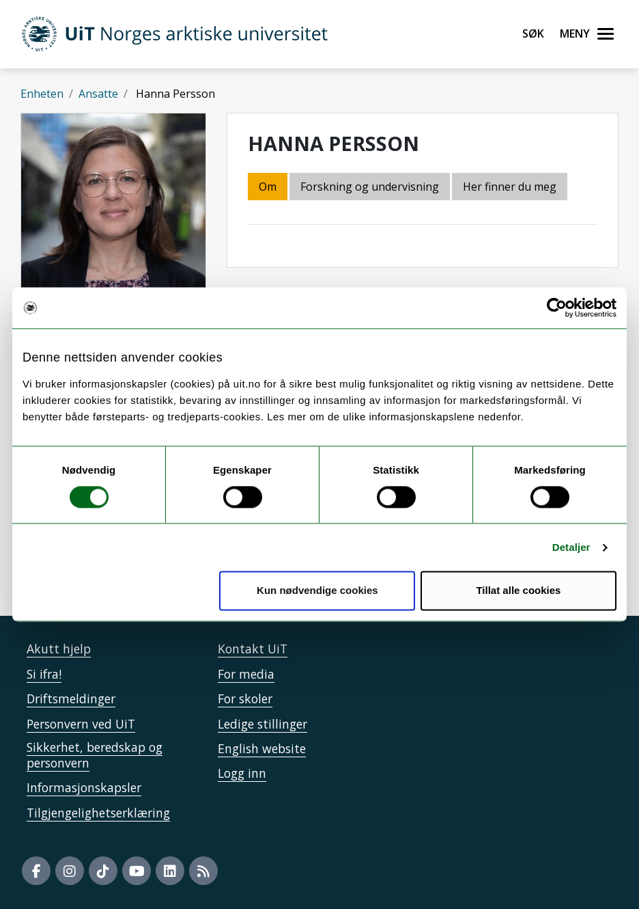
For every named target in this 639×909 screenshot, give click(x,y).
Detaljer (571, 547)
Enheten (41, 93)
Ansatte (98, 93)
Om (267, 186)
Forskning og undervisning (369, 186)
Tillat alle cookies (518, 591)
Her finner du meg (509, 186)
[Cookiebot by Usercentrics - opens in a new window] (556, 307)
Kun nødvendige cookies (317, 591)
